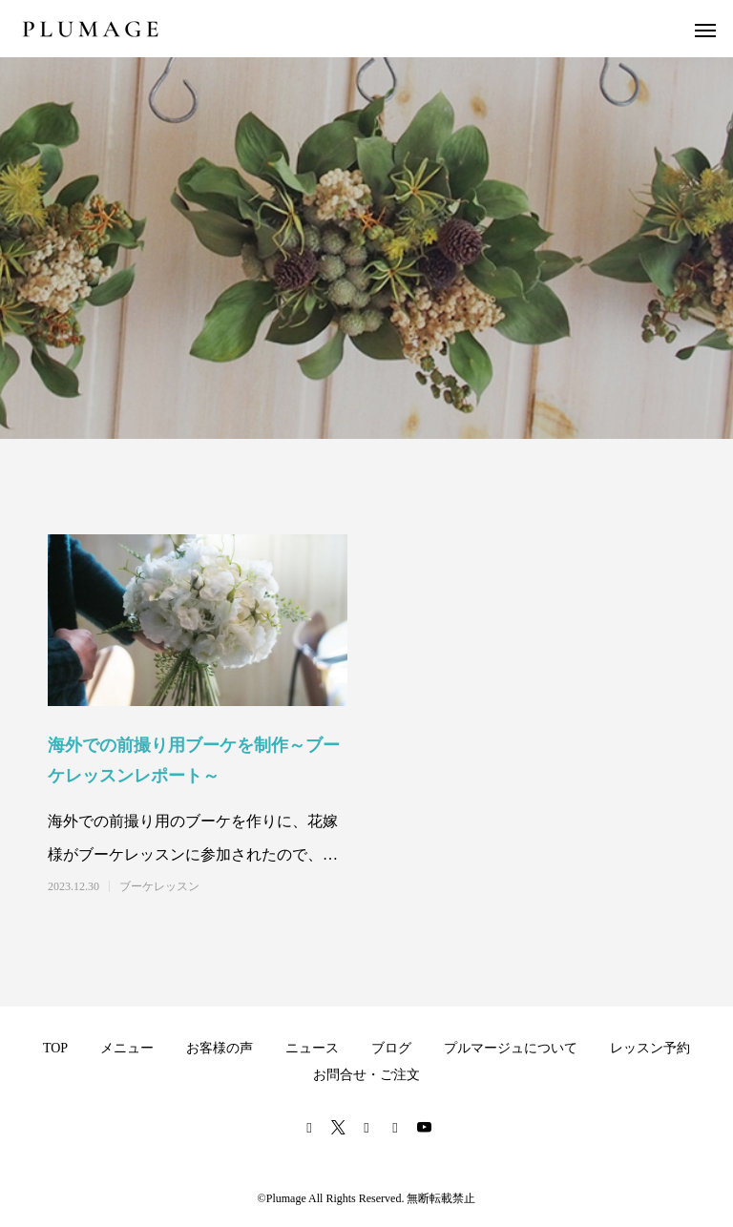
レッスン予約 (650, 1048)
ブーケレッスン (159, 886)
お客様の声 (219, 1048)
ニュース (312, 1048)
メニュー (127, 1048)
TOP (55, 1048)
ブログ (391, 1048)
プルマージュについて (510, 1048)
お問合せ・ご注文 (366, 1075)
